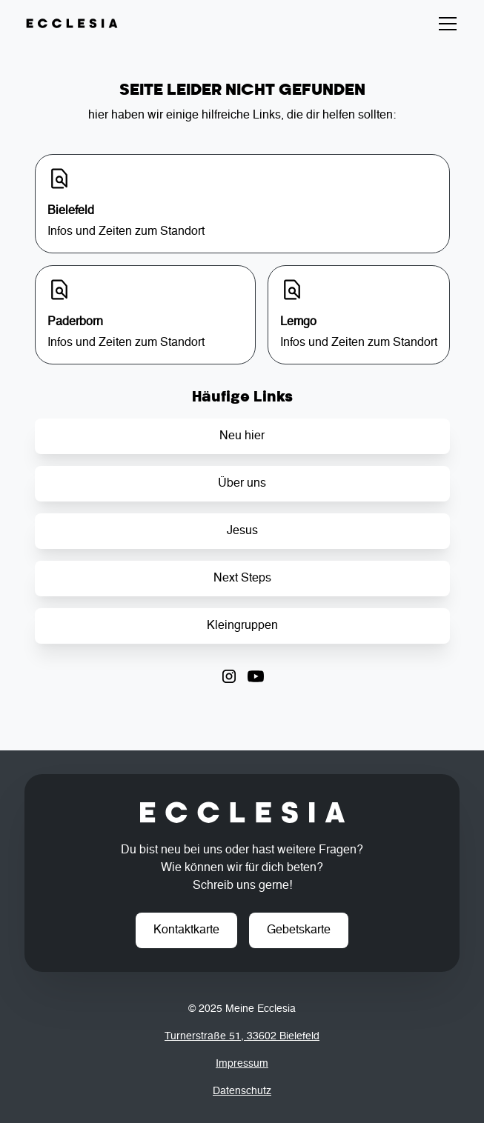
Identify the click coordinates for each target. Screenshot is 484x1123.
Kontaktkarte (186, 930)
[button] (445, 23)
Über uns (242, 484)
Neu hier (242, 436)
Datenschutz (242, 1091)
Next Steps (242, 578)
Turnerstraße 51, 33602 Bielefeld (242, 1036)
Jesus (242, 531)
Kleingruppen (242, 626)
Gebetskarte (299, 930)
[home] (71, 24)
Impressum (242, 1064)
